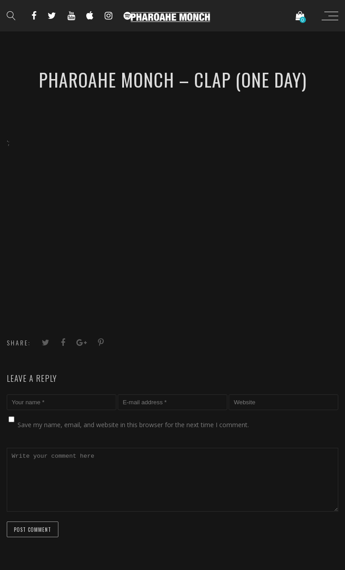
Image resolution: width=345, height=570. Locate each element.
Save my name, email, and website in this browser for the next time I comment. (133, 424)
